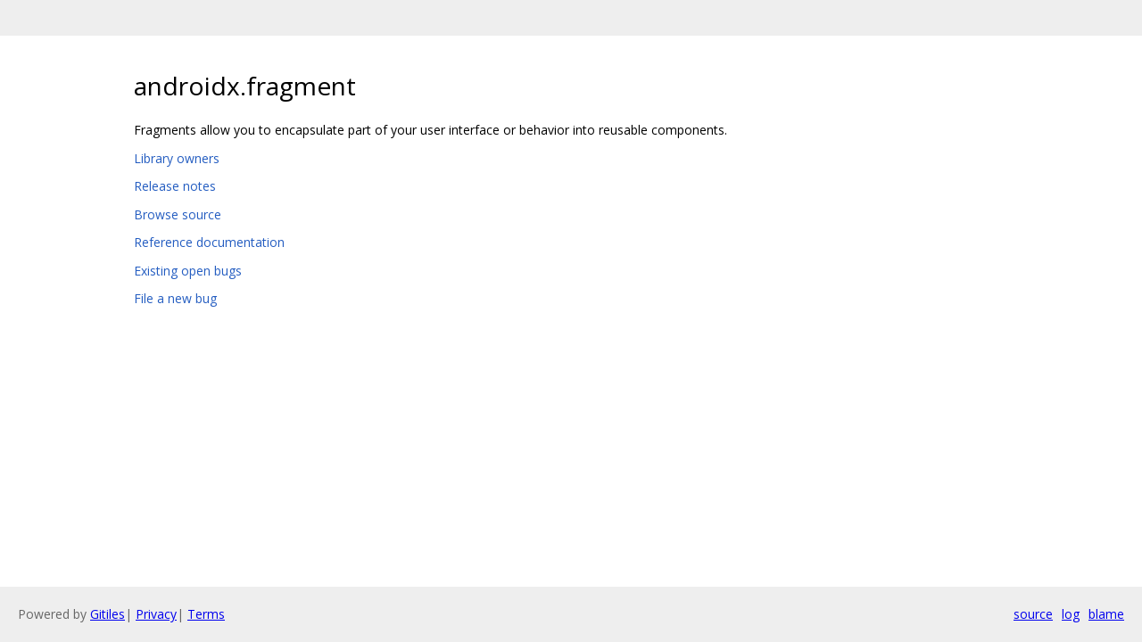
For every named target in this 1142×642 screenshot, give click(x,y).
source (1033, 613)
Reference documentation (209, 242)
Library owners (176, 158)
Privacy (156, 613)
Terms (206, 613)
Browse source (177, 214)
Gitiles (107, 613)
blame (1106, 613)
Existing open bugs (188, 270)
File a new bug (175, 298)
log (1071, 613)
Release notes (175, 185)
